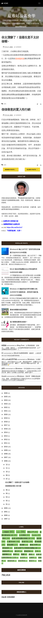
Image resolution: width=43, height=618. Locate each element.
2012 (6, 439)
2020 (6, 414)
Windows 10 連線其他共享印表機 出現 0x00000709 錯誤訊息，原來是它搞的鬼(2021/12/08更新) (24, 292)
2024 (6, 400)
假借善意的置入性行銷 (15, 109)
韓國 (40, 561)
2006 (6, 461)
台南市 (31, 557)
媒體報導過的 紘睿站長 (11, 224)
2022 (6, 407)
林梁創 (3, 345)
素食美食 (27, 551)
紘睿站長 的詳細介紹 (10, 221)
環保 (4, 538)
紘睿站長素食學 (21, 16)
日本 (36, 551)
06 (7, 490)
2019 (6, 418)
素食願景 (38, 541)
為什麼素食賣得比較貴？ (18, 322)
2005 (6, 508)
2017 (6, 425)
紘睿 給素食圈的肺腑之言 (21, 538)
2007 (6, 457)
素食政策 (5, 548)
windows (31, 359)
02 (7, 500)
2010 (6, 447)
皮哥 (3, 368)
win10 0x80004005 (21, 353)
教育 (15, 554)
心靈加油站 (11, 541)
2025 (6, 396)
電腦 (22, 554)
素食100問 (34, 545)
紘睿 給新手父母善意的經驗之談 (25, 548)
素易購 (22, 545)
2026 (6, 393)
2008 (6, 454)
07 (7, 479)
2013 (6, 436)
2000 (6, 515)
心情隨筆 (5, 532)
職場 (30, 554)
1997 (6, 519)
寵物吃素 (11, 561)
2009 (6, 450)
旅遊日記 (25, 541)
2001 (6, 512)
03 (7, 497)
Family (34, 535)
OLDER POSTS (32, 169)
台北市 (22, 557)
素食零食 (21, 561)
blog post (20, 345)
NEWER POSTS (10, 169)
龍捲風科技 (19, 59)
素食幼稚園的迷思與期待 (18, 309)
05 (7, 493)
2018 (6, 422)
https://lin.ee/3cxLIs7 (14, 227)
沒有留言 (18, 47)
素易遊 (39, 538)
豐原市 (31, 561)
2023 (6, 404)
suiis (4, 104)
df (2, 353)
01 (7, 504)
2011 (6, 443)
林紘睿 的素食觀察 (8, 597)
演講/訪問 (5, 551)
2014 (6, 432)
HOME (4, 3)
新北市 (17, 551)
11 (7, 468)
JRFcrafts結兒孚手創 (9, 359)
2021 (6, 411)
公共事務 (22, 535)
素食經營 (10, 545)
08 (7, 475)
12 (7, 464)
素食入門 (30, 532)
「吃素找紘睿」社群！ (14, 230)
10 (7, 471)
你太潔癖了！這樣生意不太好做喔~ (17, 482)
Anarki (3, 376)
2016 (6, 429)
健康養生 (5, 554)
